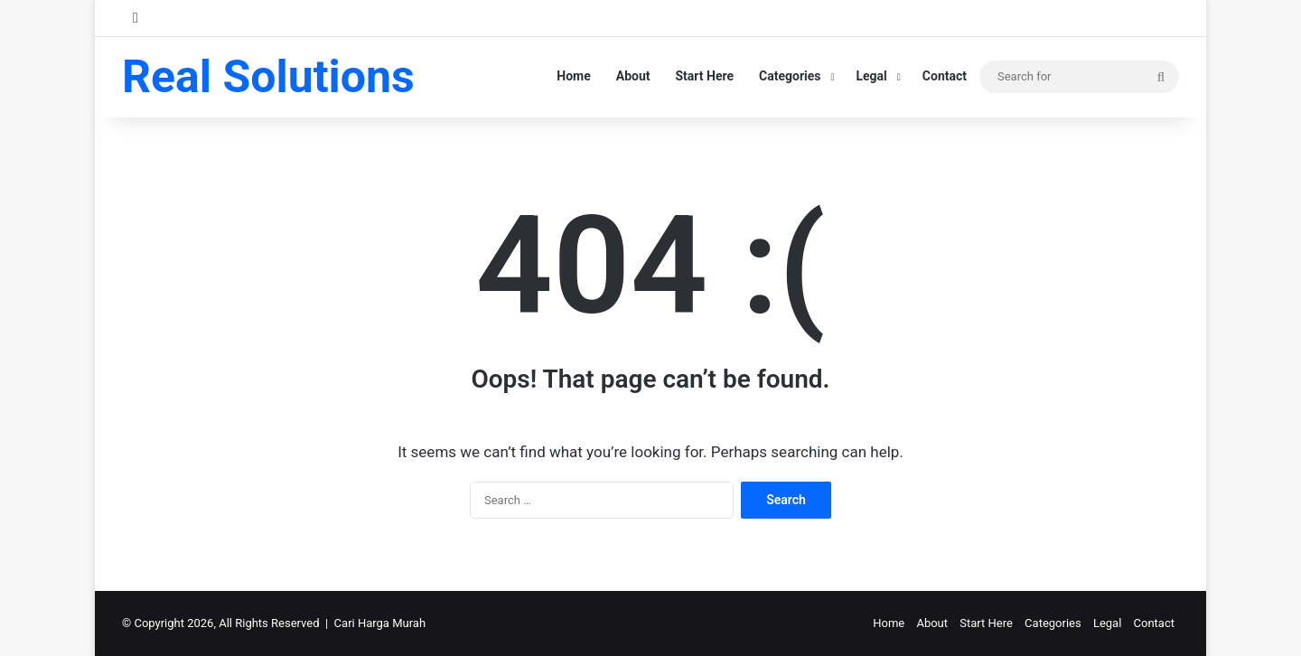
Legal (871, 76)
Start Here (705, 76)
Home (573, 76)
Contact (944, 76)
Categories (789, 76)
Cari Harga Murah (380, 623)
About (633, 76)
